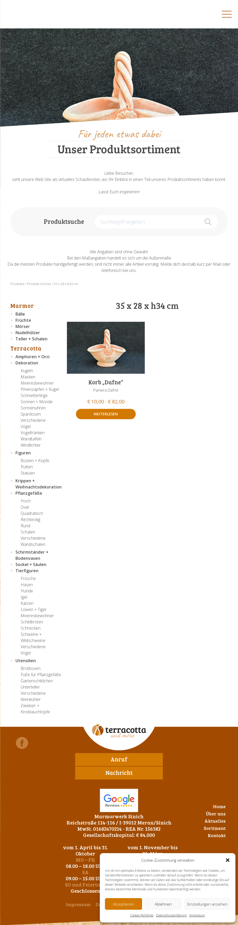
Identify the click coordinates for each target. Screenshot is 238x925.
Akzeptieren (123, 904)
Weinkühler (31, 699)
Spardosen (31, 414)
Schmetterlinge (34, 395)
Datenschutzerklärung (171, 915)
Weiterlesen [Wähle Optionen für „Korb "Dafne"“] (106, 413)
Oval (25, 507)
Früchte (23, 320)
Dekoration (26, 363)
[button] (227, 860)
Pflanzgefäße (28, 493)
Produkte (17, 283)
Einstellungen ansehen (207, 904)
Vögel (26, 426)
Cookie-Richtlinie (141, 915)
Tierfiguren (26, 571)
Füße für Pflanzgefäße (41, 674)
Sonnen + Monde (37, 401)
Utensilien (25, 660)
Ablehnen (163, 904)
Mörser (22, 326)
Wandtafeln (31, 439)
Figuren (23, 453)
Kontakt (217, 835)
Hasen (27, 584)
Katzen (27, 603)
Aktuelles (215, 821)
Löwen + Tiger (34, 609)
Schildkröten (32, 622)
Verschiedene (33, 420)
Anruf (119, 759)
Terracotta (26, 348)
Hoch (26, 501)
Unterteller (30, 687)
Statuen (28, 473)
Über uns (216, 814)
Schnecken (30, 628)
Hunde (27, 591)
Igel (24, 597)
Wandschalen (33, 544)
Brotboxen (30, 668)
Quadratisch (32, 513)
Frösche (28, 578)
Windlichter (31, 445)
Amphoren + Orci (32, 357)
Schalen (28, 532)
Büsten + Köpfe (35, 460)
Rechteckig (30, 519)
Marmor (22, 305)
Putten (27, 467)
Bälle (20, 314)
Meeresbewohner (37, 383)
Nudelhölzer (27, 332)
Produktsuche (64, 221)
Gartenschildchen (37, 681)
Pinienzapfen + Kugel (40, 389)
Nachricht (119, 772)
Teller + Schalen (31, 339)
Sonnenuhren (33, 408)
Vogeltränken (33, 432)
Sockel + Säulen (30, 564)
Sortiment (215, 828)
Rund (25, 526)
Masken (28, 377)
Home (219, 806)
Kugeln (27, 370)
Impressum (197, 915)
